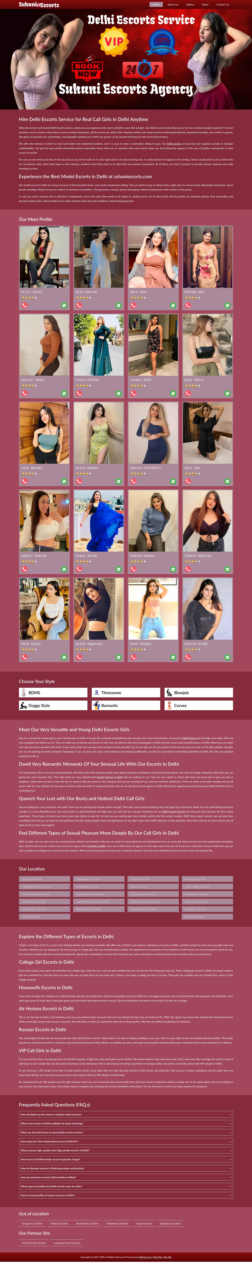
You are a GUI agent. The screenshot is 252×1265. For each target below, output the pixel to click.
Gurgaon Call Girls (32, 1226)
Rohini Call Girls (31, 919)
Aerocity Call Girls (32, 882)
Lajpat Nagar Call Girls (197, 889)
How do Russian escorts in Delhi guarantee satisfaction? (52, 1171)
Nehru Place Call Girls (34, 912)
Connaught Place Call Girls (36, 889)
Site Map (157, 1260)
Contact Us (223, 4)
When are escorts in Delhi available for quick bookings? (52, 1126)
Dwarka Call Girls (140, 882)
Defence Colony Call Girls (145, 904)
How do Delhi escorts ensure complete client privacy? (51, 1117)
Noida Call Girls (59, 1226)
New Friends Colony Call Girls (92, 904)
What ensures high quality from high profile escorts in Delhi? (55, 1153)
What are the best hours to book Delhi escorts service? (52, 1135)
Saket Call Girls (139, 889)
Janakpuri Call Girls (195, 912)
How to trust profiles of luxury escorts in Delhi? (48, 1198)
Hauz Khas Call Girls (196, 904)
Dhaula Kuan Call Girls (88, 912)
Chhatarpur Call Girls (196, 897)
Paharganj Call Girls (195, 882)
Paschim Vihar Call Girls (144, 912)
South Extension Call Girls (90, 897)
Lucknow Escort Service (67, 1246)
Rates (205, 4)
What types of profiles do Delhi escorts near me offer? (51, 1189)
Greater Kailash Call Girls (36, 897)
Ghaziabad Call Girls (87, 1226)
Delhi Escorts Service (34, 1246)
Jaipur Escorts (144, 1226)
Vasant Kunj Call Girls (34, 904)
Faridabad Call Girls (117, 1226)
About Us (173, 4)
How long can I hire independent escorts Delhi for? (49, 1144)
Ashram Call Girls (194, 919)
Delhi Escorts (145, 1260)
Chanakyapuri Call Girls (143, 897)
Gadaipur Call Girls (170, 1226)
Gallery (190, 4)
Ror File (167, 1260)
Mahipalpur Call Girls (87, 882)
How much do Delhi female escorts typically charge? (50, 1162)
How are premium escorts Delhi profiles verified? (48, 1180)
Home (156, 4)
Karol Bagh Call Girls (87, 889)
